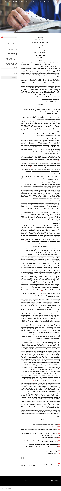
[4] (22, 214)
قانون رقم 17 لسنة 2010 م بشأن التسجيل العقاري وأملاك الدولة (12, 54)
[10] (29, 391)
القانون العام (30, 13)
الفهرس (9, 1)
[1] (58, 161)
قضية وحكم (15, 1)
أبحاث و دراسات (32, 1)
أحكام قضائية (21, 1)
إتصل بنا (5, 1)
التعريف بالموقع (39, 1)
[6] (41, 290)
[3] (50, 209)
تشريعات (26, 1)
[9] (33, 380)
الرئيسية (45, 1)
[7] (26, 332)
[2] (30, 167)
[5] (25, 241)
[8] (33, 338)
